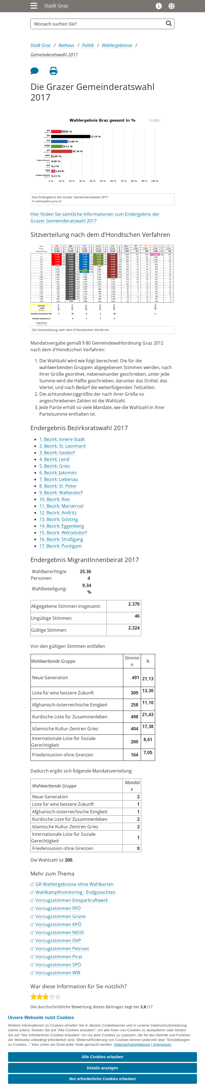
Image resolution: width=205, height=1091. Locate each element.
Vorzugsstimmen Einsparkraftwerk (71, 900)
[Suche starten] (169, 23)
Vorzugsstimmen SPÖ (58, 965)
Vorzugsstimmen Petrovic (62, 948)
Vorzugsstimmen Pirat (58, 957)
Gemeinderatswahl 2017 (54, 55)
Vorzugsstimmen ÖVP (58, 940)
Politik (88, 45)
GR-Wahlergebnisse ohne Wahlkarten (74, 884)
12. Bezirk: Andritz (58, 513)
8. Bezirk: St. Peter (58, 486)
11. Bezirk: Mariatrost (61, 506)
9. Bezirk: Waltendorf (61, 493)
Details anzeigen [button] (102, 1068)
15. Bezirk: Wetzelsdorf (63, 533)
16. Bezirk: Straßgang (61, 539)
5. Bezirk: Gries (54, 466)
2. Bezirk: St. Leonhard (62, 446)
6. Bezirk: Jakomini (58, 473)
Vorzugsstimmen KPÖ (58, 924)
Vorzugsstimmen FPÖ (58, 908)
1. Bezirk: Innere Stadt (62, 439)
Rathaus (66, 45)
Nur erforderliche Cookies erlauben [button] (102, 1079)
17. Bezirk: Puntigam (60, 546)
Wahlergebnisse (117, 45)
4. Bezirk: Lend (54, 459)
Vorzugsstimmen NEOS (59, 932)
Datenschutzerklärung (132, 1044)
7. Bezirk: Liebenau (58, 479)
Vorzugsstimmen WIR (57, 973)
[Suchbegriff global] (98, 24)
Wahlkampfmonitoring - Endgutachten (75, 892)
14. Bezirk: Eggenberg (61, 526)
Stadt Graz (56, 5)
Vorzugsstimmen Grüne (60, 916)
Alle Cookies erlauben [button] (102, 1057)
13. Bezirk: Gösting (58, 519)
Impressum (162, 1044)
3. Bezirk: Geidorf (57, 453)
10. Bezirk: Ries (54, 499)
